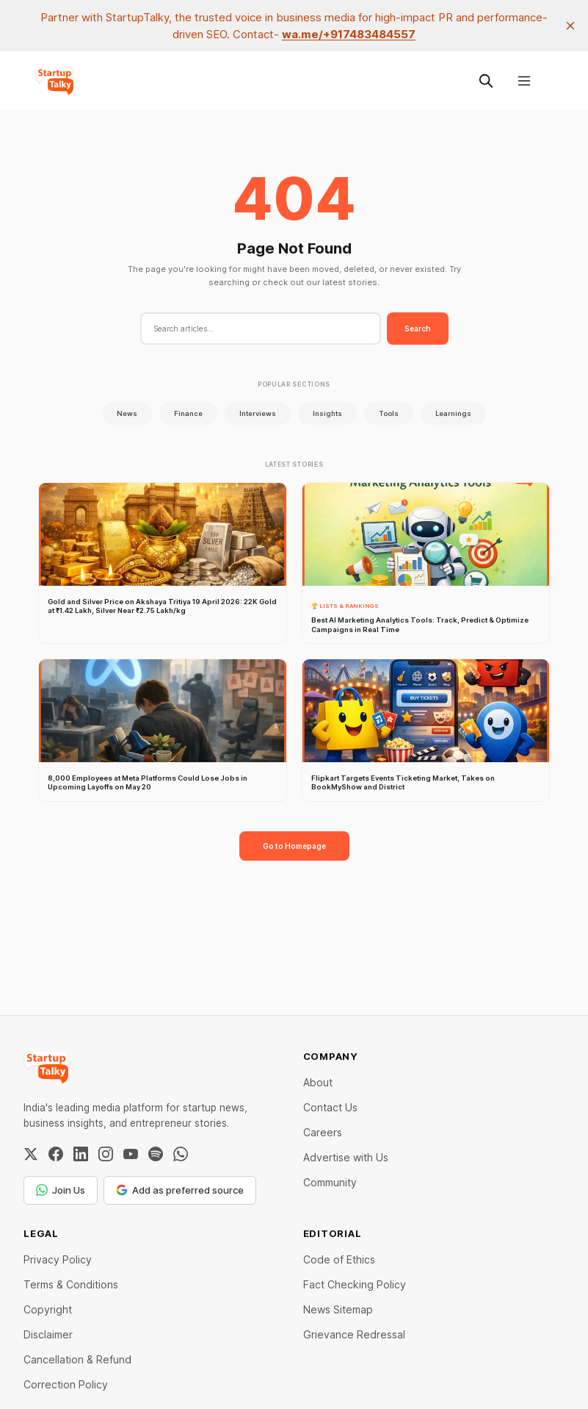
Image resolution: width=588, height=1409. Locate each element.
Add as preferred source (180, 1190)
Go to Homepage (294, 846)
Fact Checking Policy (354, 1284)
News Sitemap (338, 1309)
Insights (327, 413)
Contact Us (330, 1107)
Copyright (47, 1309)
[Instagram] (105, 1154)
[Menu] (524, 81)
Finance (188, 413)
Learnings (453, 413)
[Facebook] (55, 1154)
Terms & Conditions (70, 1284)
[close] (570, 25)
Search (417, 328)
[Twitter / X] (30, 1154)
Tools (389, 413)
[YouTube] (130, 1154)
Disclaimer (48, 1334)
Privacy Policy (57, 1259)
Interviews (257, 413)
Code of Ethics (339, 1259)
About (318, 1082)
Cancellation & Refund (77, 1359)
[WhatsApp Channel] (180, 1154)
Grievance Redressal (354, 1334)
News (127, 413)
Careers (322, 1132)
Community (330, 1182)
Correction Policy (65, 1384)
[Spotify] (155, 1154)
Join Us (60, 1190)
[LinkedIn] (80, 1154)
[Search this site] (486, 81)
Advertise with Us (345, 1157)
